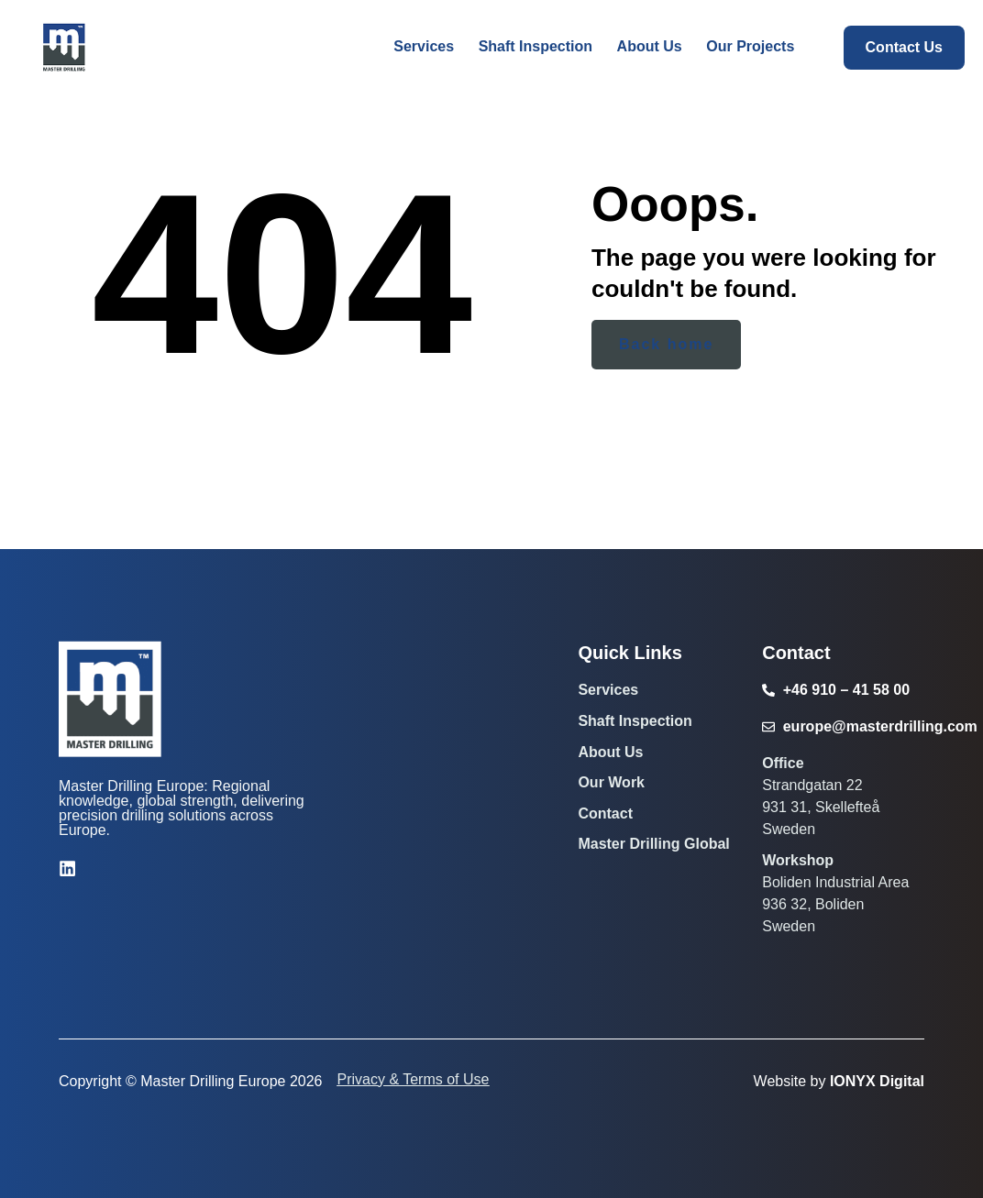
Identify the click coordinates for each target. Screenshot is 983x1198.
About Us (610, 752)
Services (608, 690)
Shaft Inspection (634, 721)
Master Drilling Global (653, 844)
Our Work (611, 782)
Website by (839, 1081)
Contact (605, 813)
